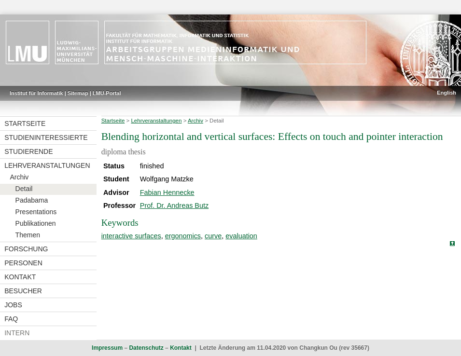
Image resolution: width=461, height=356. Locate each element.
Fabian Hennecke (167, 192)
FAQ (11, 319)
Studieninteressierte (45, 137)
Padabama (31, 200)
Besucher (23, 291)
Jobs (13, 305)
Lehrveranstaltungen (47, 165)
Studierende (28, 151)
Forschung (26, 249)
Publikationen (35, 223)
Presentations (36, 212)
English (446, 93)
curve (213, 236)
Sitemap (78, 93)
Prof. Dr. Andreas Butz (174, 205)
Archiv (19, 177)
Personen (23, 263)
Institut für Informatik (36, 93)
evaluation (241, 236)
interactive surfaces (131, 236)
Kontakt (20, 277)
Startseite (24, 123)
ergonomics (183, 236)
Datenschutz (146, 347)
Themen (27, 235)
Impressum (107, 347)
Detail (24, 188)
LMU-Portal (107, 93)
